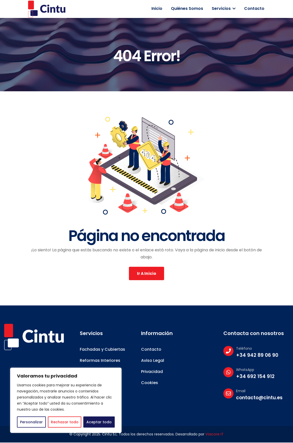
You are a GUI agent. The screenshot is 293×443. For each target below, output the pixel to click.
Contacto (254, 8)
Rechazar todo (65, 422)
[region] (66, 400)
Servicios (224, 8)
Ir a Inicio (146, 274)
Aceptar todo (99, 422)
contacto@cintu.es (259, 398)
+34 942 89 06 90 (257, 355)
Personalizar (31, 422)
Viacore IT (214, 434)
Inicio (156, 8)
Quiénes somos (187, 8)
